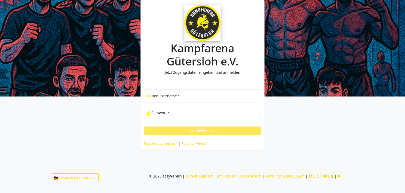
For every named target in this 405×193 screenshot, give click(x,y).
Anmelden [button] (202, 130)
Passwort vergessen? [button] (161, 143)
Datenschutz (250, 176)
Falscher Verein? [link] (195, 143)
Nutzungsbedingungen (285, 176)
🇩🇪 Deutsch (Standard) (73, 177)
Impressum (226, 176)
